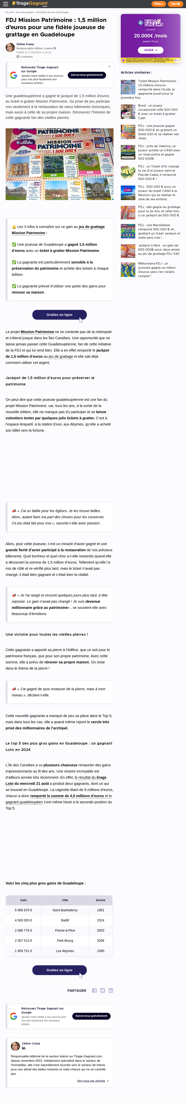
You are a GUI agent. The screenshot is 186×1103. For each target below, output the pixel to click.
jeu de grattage (61, 356)
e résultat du (86, 777)
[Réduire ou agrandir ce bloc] (109, 66)
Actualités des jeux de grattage (52, 12)
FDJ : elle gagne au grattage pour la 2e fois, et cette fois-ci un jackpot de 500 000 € (159, 211)
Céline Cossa (25, 44)
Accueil (9, 12)
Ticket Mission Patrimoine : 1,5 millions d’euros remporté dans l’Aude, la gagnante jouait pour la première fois (149, 89)
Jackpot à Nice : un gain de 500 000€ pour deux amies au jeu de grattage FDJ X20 (159, 249)
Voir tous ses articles (91, 1081)
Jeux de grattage (25, 12)
